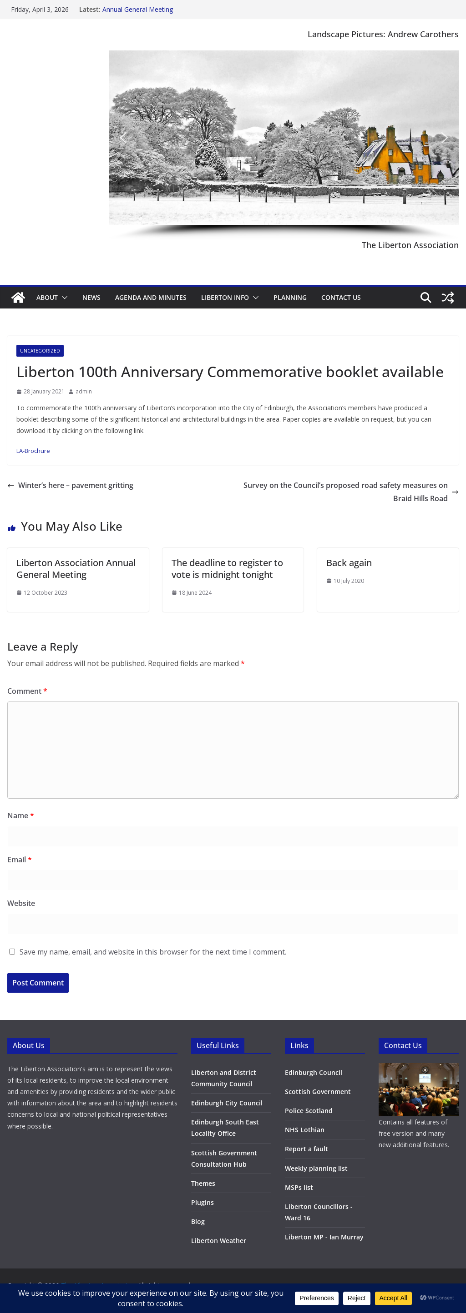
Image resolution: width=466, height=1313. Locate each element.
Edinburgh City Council (227, 1103)
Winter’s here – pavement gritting (70, 485)
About (47, 297)
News (91, 297)
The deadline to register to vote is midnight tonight (227, 569)
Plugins (202, 1202)
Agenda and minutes (151, 297)
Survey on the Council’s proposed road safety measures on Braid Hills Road (351, 491)
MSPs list (299, 1187)
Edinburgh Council (313, 1072)
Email (19, 860)
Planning (290, 297)
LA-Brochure (33, 451)
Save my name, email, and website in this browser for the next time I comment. (153, 952)
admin (84, 391)
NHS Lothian (304, 1129)
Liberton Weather (218, 1240)
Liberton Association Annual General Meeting (76, 569)
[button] (123, 137)
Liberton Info (225, 297)
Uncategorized (40, 351)
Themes (203, 1183)
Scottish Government (318, 1091)
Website (21, 903)
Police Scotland (309, 1110)
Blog (198, 1221)
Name (20, 816)
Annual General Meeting (137, 9)
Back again (349, 563)
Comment (27, 691)
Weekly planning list (316, 1168)
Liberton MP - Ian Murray (324, 1237)
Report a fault (306, 1148)
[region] (284, 145)
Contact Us (341, 297)
